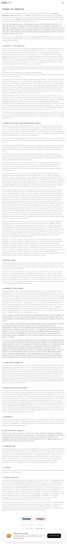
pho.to (54, 16)
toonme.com (23, 17)
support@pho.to (41, 510)
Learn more (21, 538)
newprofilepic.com (42, 17)
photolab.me (30, 17)
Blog (24, 525)
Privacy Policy (15, 470)
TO (6, 3)
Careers (31, 525)
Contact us (41, 525)
